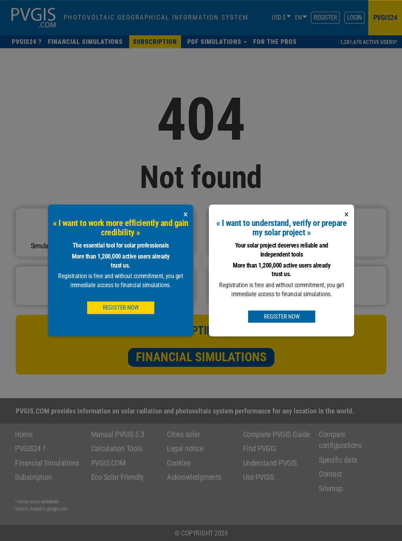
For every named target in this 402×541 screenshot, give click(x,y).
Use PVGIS (258, 477)
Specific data (338, 459)
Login (354, 17)
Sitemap (331, 488)
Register (325, 17)
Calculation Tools (117, 448)
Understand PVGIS (270, 463)
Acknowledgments (194, 477)
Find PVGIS (259, 448)
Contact (330, 474)
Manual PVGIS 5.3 (117, 434)
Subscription (33, 477)
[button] (217, 41)
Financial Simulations (201, 357)
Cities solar (183, 434)
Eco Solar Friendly (117, 477)
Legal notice (185, 448)
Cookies (178, 463)
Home (23, 434)
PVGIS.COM (108, 463)
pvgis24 (385, 17)
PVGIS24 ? (30, 448)
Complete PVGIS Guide (276, 434)
